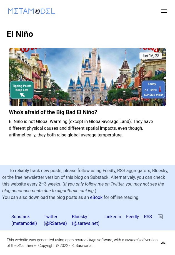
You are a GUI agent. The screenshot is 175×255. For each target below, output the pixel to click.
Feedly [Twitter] (132, 216)
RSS (148, 216)
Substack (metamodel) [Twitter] (24, 220)
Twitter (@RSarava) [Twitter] (55, 220)
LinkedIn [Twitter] (112, 216)
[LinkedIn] (160, 217)
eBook (96, 197)
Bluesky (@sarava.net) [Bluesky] (85, 220)
